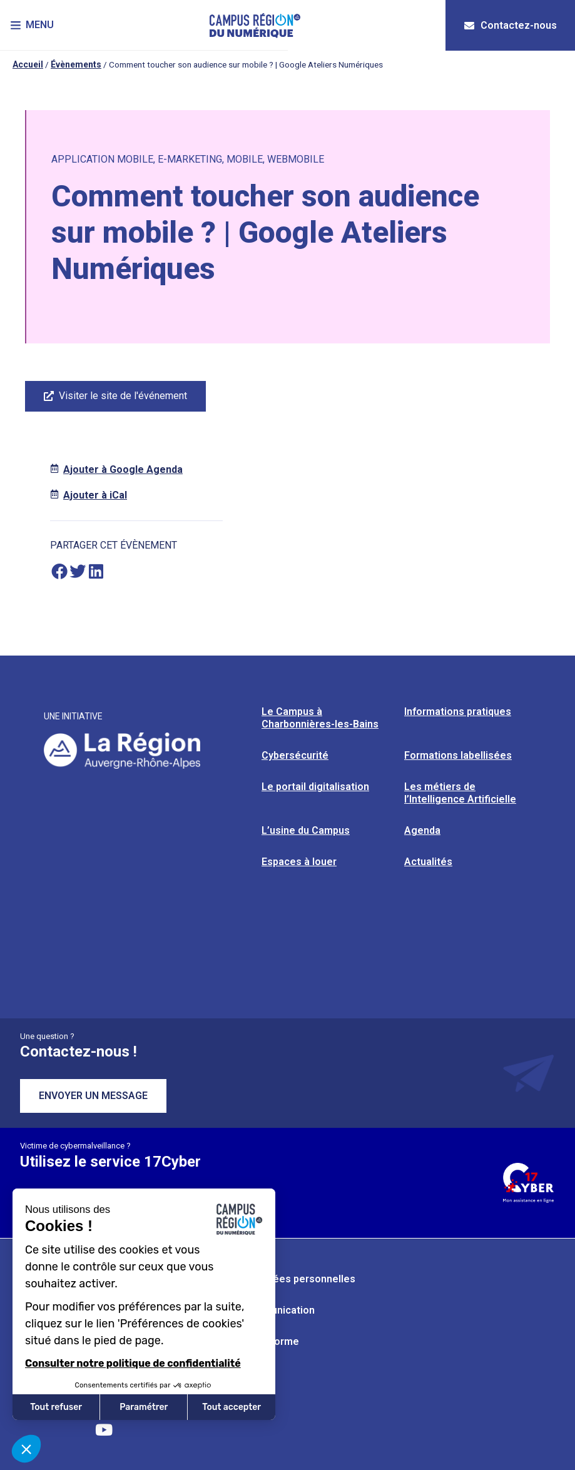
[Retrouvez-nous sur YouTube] (104, 1429)
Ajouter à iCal (95, 495)
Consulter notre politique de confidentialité (133, 1363)
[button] (34, 25)
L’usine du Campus (306, 830)
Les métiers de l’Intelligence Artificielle (460, 793)
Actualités (428, 862)
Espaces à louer (299, 862)
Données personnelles (301, 1279)
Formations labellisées (458, 755)
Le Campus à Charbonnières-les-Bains (320, 718)
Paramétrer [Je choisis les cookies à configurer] (144, 1407)
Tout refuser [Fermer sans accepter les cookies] (56, 1407)
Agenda (422, 830)
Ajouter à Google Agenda (123, 469)
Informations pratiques (457, 711)
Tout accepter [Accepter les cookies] (231, 1407)
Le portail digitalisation (315, 787)
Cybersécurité (295, 755)
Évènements (76, 64)
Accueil (28, 64)
